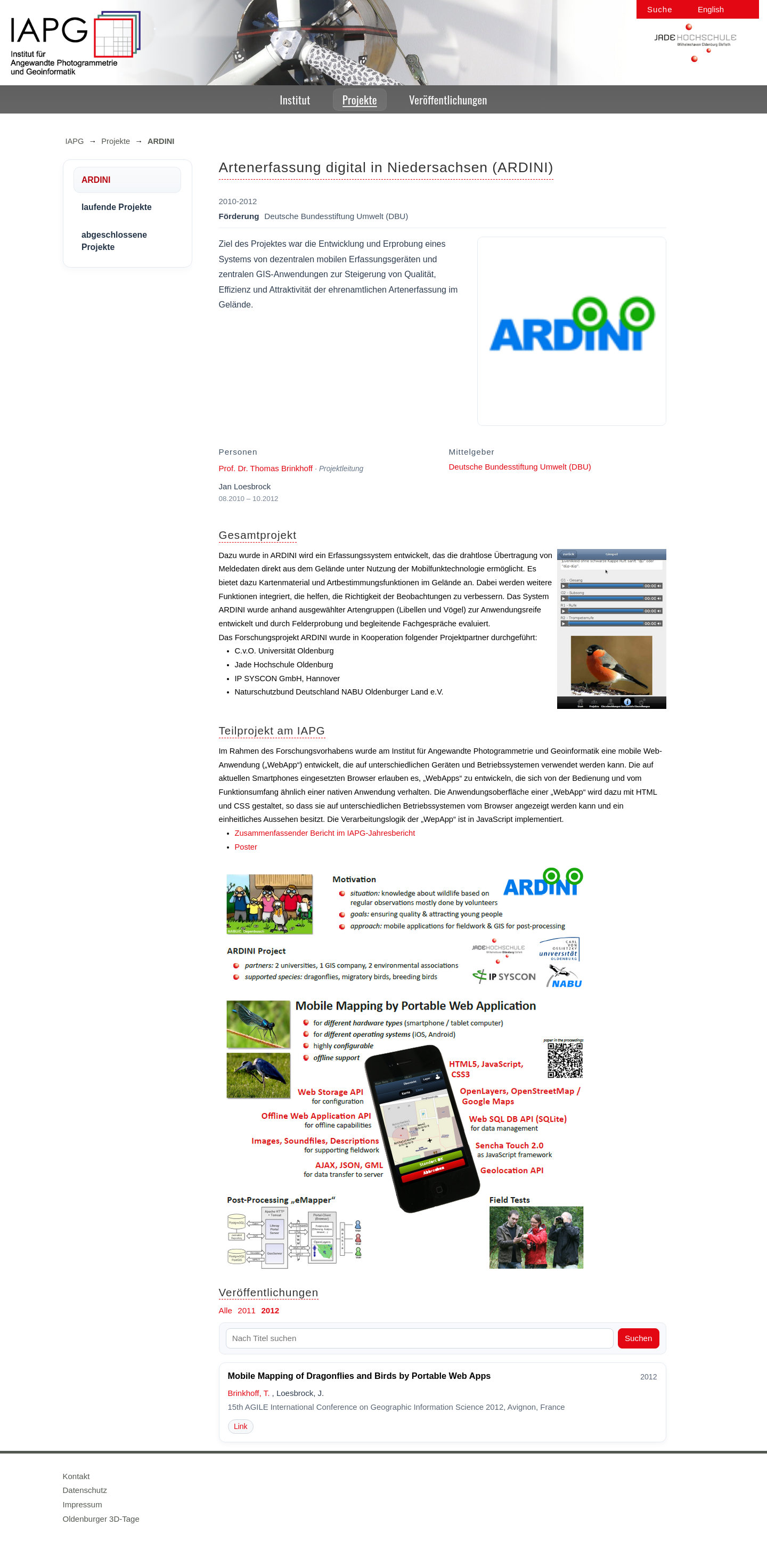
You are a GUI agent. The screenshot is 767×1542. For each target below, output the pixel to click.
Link (241, 1426)
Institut (295, 99)
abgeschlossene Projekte (114, 240)
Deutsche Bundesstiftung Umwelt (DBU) (520, 466)
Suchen (638, 1338)
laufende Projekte (116, 207)
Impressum (82, 1504)
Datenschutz (85, 1490)
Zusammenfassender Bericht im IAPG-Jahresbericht (325, 833)
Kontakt (76, 1476)
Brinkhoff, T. (249, 1393)
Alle (225, 1310)
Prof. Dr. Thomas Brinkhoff (266, 468)
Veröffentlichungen (448, 99)
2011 (247, 1310)
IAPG (75, 141)
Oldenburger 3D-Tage (101, 1518)
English (711, 9)
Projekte (359, 99)
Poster (246, 847)
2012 (270, 1310)
